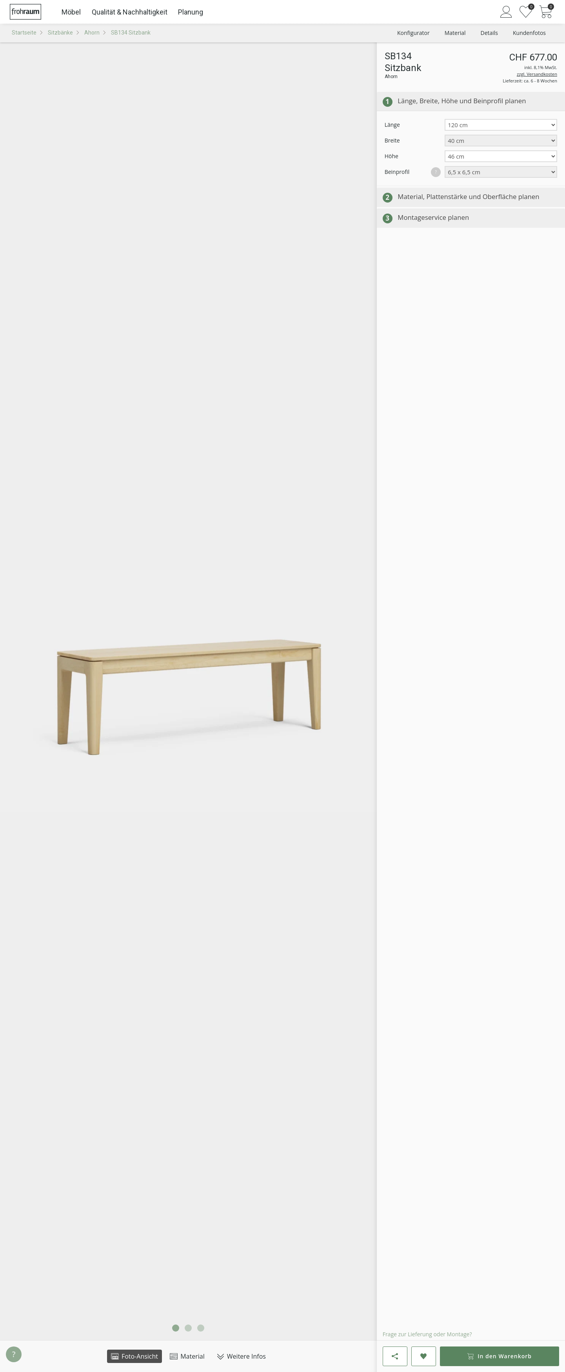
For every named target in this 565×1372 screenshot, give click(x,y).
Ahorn (92, 32)
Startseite (24, 32)
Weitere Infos (241, 1356)
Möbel (71, 12)
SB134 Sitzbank (131, 32)
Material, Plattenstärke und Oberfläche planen (468, 196)
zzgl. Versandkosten (537, 74)
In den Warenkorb (499, 1356)
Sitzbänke (60, 32)
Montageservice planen (433, 217)
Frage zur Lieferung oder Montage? (427, 1334)
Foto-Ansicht (134, 1356)
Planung (190, 12)
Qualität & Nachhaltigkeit (129, 12)
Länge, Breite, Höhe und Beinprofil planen (462, 100)
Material (187, 1356)
